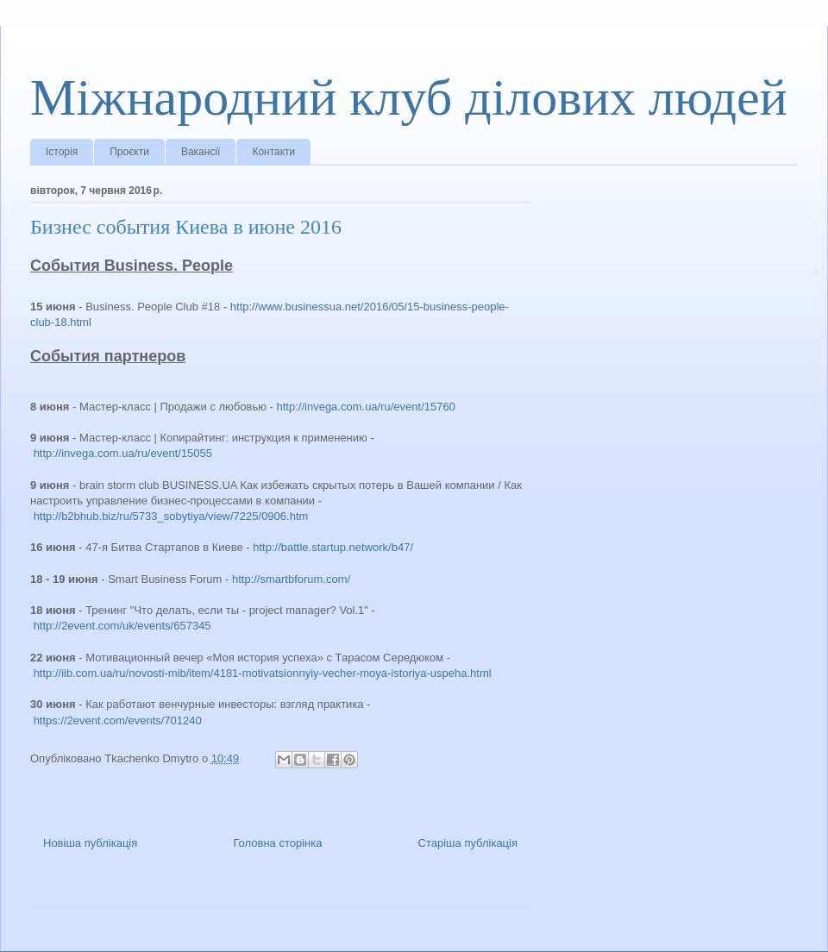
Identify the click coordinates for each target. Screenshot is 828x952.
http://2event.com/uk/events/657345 (122, 625)
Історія (62, 152)
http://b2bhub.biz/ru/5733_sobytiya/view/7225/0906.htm (171, 516)
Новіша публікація (90, 842)
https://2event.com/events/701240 (118, 720)
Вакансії (201, 152)
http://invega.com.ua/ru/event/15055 (123, 453)
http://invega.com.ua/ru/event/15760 (366, 406)
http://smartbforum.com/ (291, 579)
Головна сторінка (277, 842)
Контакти (273, 152)
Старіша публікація (468, 842)
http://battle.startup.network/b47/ (333, 547)
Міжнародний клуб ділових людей (408, 97)
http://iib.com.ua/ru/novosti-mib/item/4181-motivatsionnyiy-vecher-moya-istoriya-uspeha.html (263, 673)
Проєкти (129, 152)
